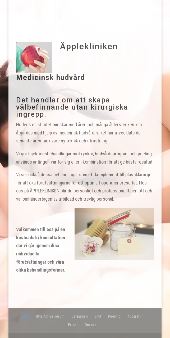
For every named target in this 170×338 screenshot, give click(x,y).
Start (25, 316)
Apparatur (135, 316)
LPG (98, 316)
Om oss (91, 325)
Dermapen (79, 316)
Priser (73, 325)
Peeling (114, 316)
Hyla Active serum (50, 316)
